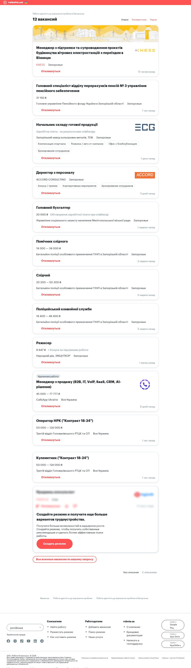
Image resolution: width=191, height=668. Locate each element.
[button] (172, 625)
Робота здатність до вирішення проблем (72, 597)
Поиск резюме (97, 631)
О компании (133, 626)
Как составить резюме (63, 637)
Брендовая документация (134, 633)
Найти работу (58, 626)
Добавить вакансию (100, 626)
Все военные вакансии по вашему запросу (64, 559)
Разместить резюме (61, 631)
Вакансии (44, 597)
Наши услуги (96, 637)
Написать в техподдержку (135, 641)
